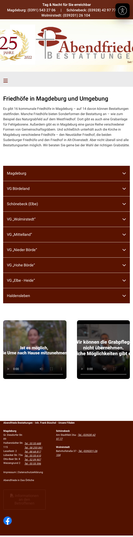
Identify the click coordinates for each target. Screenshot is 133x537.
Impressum (9, 472)
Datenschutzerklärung (30, 472)
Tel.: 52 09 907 (32, 459)
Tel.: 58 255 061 (33, 447)
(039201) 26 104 (76, 15)
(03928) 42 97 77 (102, 10)
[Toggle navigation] (5, 81)
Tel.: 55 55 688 (32, 443)
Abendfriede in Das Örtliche (18, 480)
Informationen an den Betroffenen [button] (24, 499)
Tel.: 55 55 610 (32, 455)
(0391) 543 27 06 (41, 10)
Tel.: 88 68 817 (32, 451)
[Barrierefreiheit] (122, 10)
